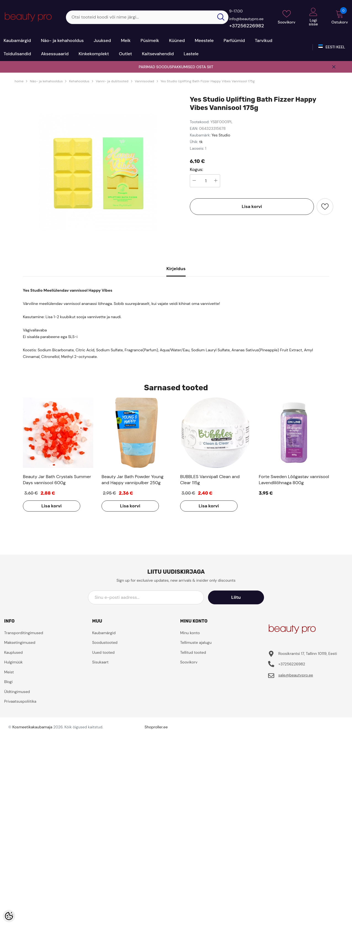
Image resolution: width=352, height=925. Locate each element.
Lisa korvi (252, 206)
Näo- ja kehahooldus (46, 81)
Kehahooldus (79, 81)
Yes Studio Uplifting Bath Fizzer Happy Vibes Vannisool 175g (208, 81)
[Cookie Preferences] (9, 916)
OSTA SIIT (204, 66)
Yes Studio (221, 135)
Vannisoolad (144, 81)
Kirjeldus (176, 269)
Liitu (239, 597)
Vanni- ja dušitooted (112, 81)
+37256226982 (246, 25)
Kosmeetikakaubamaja (32, 726)
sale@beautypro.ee (295, 675)
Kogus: (196, 169)
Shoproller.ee (156, 726)
